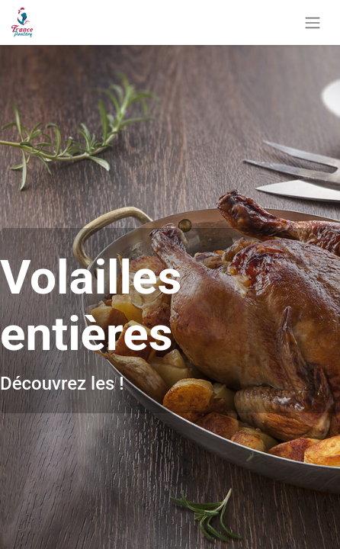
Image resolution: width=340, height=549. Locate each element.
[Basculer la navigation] (313, 22)
